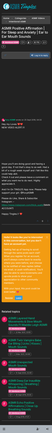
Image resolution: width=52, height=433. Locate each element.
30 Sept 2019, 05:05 (23, 395)
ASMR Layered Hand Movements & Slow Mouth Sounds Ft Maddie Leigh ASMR (27, 322)
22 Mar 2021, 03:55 (23, 332)
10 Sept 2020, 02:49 (23, 373)
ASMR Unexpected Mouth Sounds (20, 364)
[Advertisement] (26, 88)
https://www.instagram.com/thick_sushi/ (23, 205)
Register (9, 298)
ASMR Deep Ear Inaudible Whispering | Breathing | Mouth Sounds (24, 384)
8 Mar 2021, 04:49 (23, 354)
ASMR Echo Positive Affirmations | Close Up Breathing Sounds (23, 406)
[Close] (47, 237)
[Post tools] (47, 221)
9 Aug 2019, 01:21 (22, 417)
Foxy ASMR (10, 120)
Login (18, 298)
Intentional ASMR (10, 42)
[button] (4, 429)
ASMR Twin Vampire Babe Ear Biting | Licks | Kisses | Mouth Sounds (24, 344)
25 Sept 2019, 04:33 (33, 120)
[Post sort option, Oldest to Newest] (5, 55)
